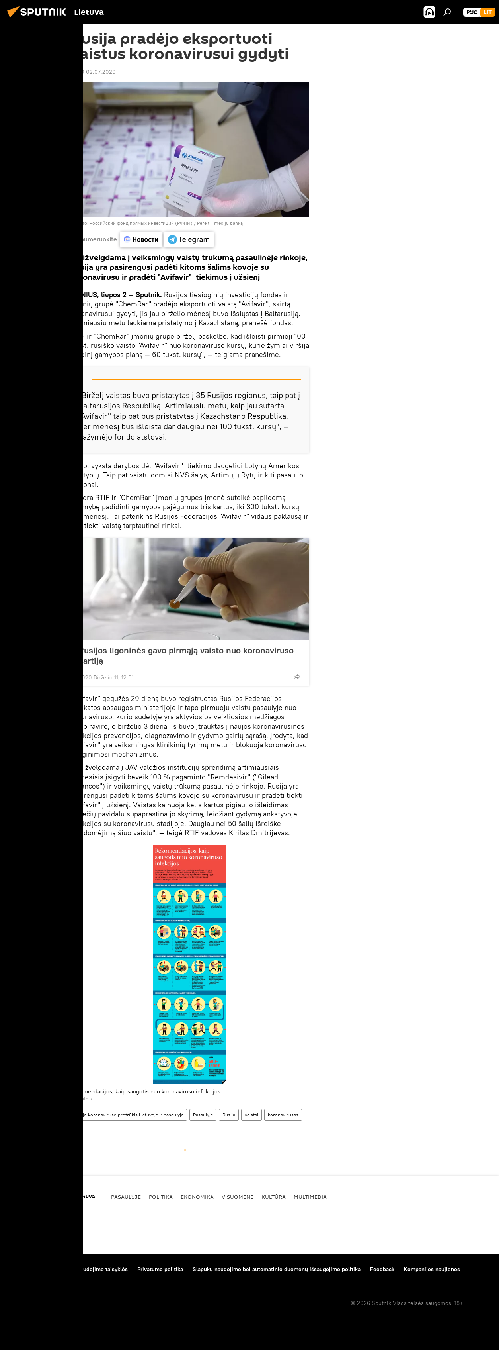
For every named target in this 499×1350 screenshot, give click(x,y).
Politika (161, 1196)
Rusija (228, 1115)
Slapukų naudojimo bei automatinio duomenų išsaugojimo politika (277, 1269)
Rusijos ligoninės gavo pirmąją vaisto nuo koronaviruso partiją (186, 655)
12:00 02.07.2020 (93, 71)
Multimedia (310, 1196)
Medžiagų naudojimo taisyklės (90, 1269)
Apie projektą (25, 1269)
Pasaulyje (203, 1115)
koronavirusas (283, 1115)
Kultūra (273, 1196)
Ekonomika (197, 1196)
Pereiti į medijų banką (220, 223)
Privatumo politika (160, 1269)
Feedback (382, 1269)
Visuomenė (237, 1196)
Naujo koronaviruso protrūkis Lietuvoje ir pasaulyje (128, 1115)
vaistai (251, 1115)
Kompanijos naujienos (432, 1269)
